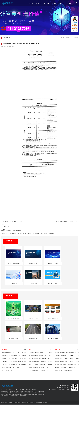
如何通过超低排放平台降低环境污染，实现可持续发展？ (40, 355)
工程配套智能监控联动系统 (52, 263)
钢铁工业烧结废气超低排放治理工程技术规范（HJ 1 (14, 364)
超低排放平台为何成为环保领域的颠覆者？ (40, 364)
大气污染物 (3, 226)
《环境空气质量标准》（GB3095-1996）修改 (69, 221)
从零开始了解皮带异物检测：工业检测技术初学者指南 (67, 355)
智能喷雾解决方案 (33, 283)
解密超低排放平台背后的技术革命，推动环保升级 (40, 370)
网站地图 (37, 402)
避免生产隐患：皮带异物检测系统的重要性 (67, 370)
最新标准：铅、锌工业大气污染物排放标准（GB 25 (14, 358)
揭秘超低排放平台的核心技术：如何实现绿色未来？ (40, 361)
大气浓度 (8, 226)
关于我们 (46, 3)
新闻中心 (62, 3)
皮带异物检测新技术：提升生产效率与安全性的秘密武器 (67, 364)
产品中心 (38, 3)
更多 (25, 349)
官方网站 (45, 402)
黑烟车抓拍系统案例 (33, 338)
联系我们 (69, 3)
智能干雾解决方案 (13, 283)
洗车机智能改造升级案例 (53, 338)
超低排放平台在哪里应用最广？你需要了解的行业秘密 (40, 367)
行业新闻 (76, 37)
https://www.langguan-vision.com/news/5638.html (11, 230)
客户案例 (54, 3)
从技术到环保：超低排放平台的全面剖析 (40, 352)
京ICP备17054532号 (31, 402)
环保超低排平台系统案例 (33, 318)
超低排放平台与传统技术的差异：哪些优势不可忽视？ (40, 358)
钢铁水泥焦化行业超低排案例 (14, 318)
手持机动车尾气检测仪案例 (52, 318)
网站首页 (31, 3)
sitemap (40, 402)
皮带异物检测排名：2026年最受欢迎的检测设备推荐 (67, 358)
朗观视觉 (65, 37)
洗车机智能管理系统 (33, 263)
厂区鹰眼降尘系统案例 (13, 338)
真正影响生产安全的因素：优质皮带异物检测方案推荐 (67, 352)
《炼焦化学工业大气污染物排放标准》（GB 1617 (14, 361)
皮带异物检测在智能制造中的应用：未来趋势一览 (67, 361)
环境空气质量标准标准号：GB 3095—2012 (14, 367)
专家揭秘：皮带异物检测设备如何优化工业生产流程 (67, 367)
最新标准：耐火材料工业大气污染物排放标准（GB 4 (14, 355)
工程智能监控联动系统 (52, 283)
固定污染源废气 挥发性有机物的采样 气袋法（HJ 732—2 (16, 221)
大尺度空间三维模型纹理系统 (14, 263)
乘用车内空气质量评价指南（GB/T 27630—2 (14, 370)
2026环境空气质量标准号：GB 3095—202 (14, 352)
